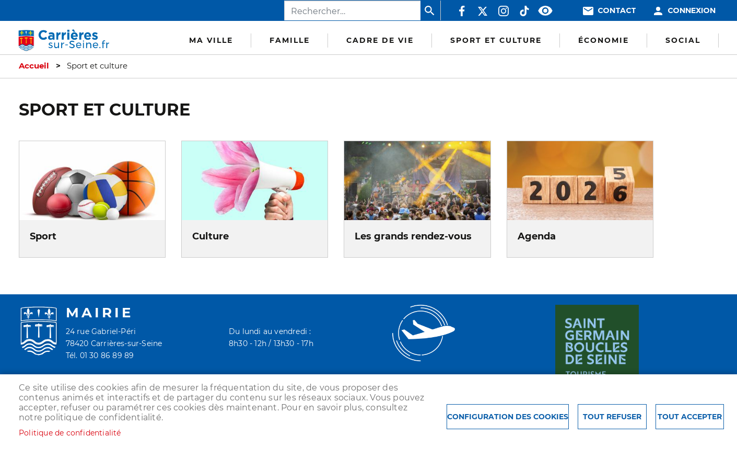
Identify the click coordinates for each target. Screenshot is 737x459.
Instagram (503, 11)
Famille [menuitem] (290, 40)
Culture (210, 236)
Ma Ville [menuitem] (211, 40)
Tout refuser (612, 416)
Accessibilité (545, 11)
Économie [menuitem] (603, 40)
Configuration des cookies (507, 416)
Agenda (537, 236)
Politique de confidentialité (70, 433)
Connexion (692, 11)
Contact (617, 11)
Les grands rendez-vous (413, 236)
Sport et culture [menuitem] (496, 40)
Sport (43, 236)
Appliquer (430, 10)
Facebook (461, 11)
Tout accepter (690, 416)
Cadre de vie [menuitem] (380, 40)
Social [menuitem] (682, 40)
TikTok (524, 11)
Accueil (34, 66)
